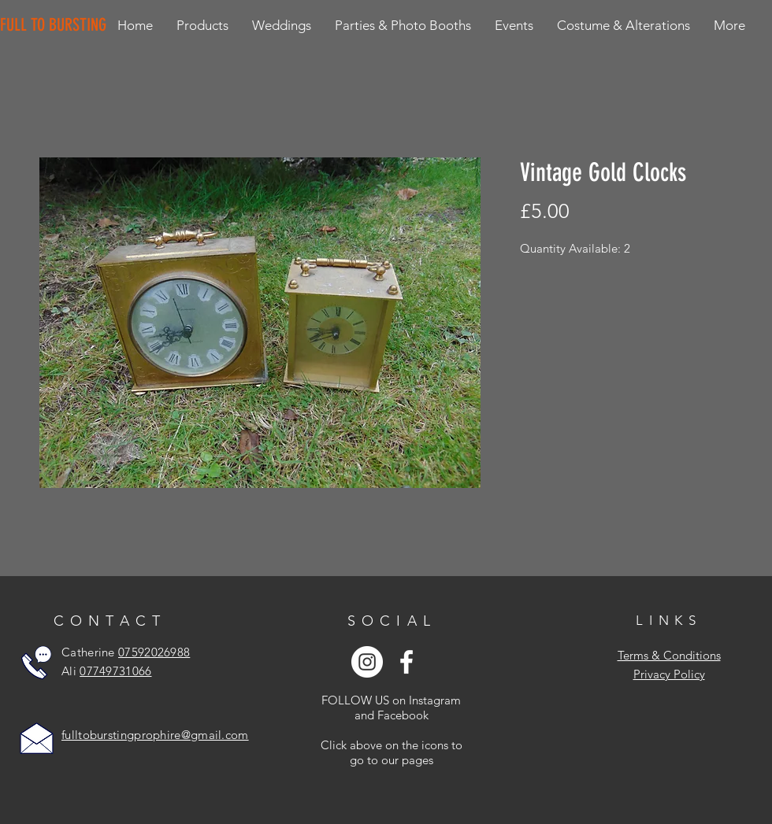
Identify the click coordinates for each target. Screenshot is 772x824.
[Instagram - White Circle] (367, 662)
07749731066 (115, 670)
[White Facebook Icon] (406, 662)
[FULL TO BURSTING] (56, 25)
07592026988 (154, 652)
